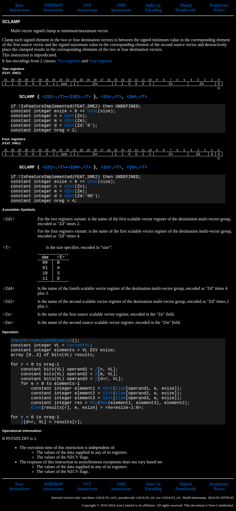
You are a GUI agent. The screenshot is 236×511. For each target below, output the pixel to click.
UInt (92, 111)
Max (104, 403)
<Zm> (132, 96)
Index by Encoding (153, 7)
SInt (108, 388)
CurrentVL (78, 345)
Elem (121, 388)
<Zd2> (74, 96)
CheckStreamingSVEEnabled (41, 340)
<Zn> (106, 96)
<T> (61, 96)
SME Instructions (121, 7)
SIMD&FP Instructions (53, 7)
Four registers (100, 61)
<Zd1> (48, 96)
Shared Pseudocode (186, 7)
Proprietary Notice (219, 7)
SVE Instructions (87, 7)
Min (94, 403)
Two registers (69, 61)
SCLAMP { (30, 96)
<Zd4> (74, 167)
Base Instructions (19, 7)
